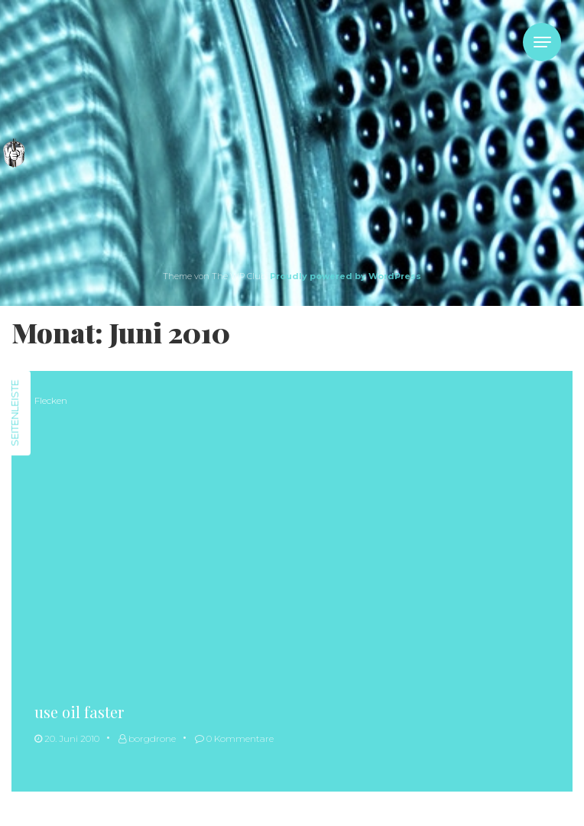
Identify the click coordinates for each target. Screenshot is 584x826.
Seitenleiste (14, 413)
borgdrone (147, 738)
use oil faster (79, 711)
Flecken (50, 400)
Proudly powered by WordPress (345, 276)
